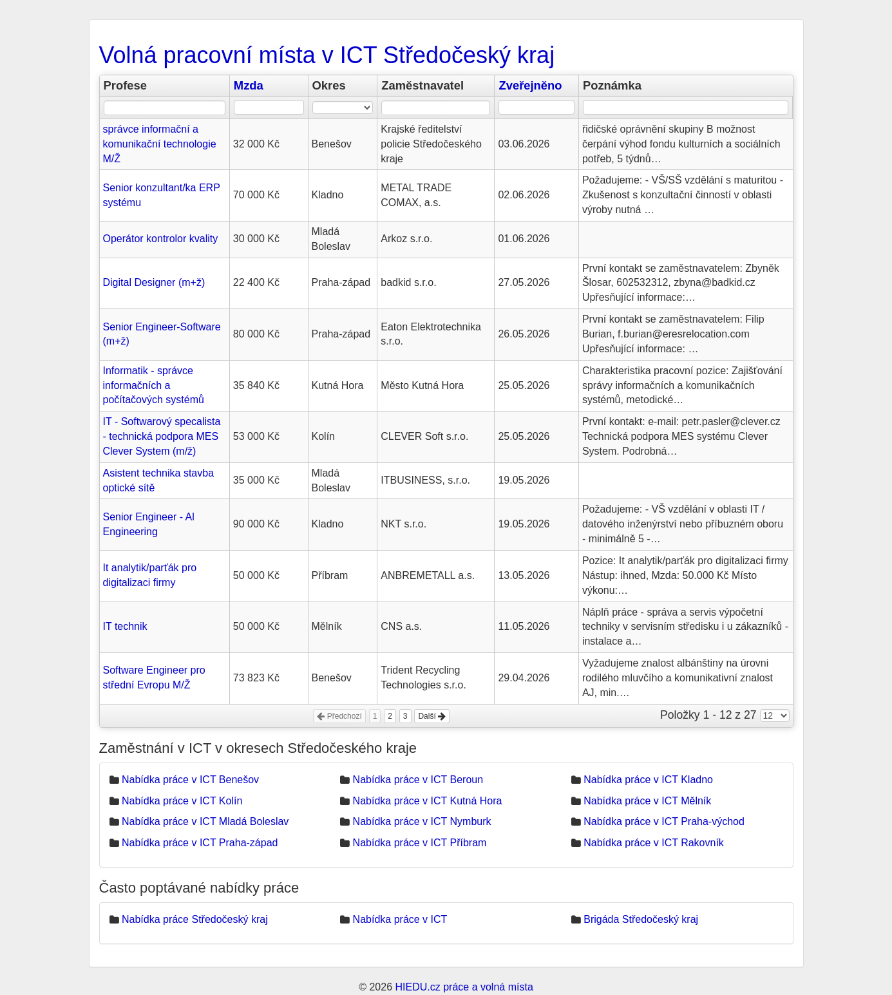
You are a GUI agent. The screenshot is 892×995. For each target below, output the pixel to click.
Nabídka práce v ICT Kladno (648, 779)
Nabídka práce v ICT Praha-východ (664, 821)
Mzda (248, 85)
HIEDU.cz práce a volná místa (464, 986)
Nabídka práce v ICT (400, 919)
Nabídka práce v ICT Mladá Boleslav (205, 821)
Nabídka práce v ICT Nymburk (422, 821)
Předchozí (339, 716)
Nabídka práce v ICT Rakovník (654, 842)
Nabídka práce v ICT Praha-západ (200, 842)
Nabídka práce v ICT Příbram (420, 842)
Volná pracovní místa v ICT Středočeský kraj (327, 55)
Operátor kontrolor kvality (160, 238)
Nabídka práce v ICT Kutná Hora (427, 800)
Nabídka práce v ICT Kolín (182, 800)
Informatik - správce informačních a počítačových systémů (153, 385)
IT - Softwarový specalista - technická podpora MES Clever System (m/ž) (162, 436)
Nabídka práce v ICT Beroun (418, 779)
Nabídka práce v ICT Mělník (647, 800)
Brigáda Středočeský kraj (641, 919)
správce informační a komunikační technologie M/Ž (159, 144)
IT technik (125, 626)
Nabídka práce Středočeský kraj (195, 919)
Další (432, 716)
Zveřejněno (530, 85)
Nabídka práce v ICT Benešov (190, 779)
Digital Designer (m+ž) (154, 282)
